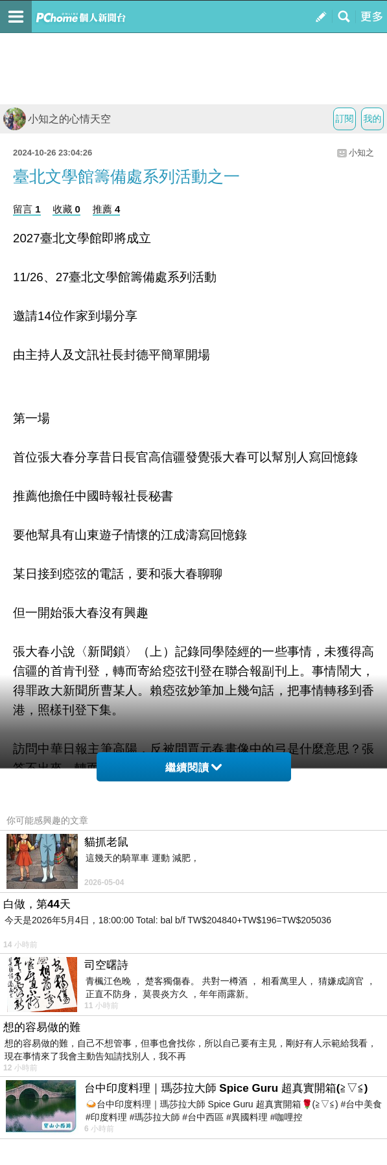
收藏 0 (66, 208)
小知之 (361, 152)
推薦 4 (107, 208)
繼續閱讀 (193, 767)
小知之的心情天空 (57, 119)
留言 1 (27, 208)
